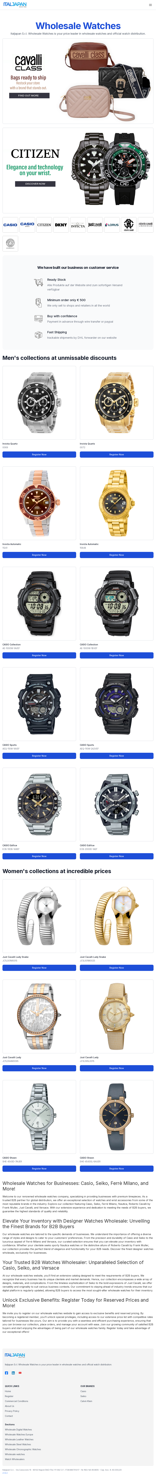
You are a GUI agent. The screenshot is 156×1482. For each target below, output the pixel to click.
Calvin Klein (86, 1401)
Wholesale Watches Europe (19, 1434)
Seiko (83, 1396)
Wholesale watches (15, 1454)
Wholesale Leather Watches (19, 1439)
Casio (83, 1391)
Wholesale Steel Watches (18, 1444)
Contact (9, 1416)
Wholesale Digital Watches (18, 1429)
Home (8, 1391)
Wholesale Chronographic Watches (23, 1449)
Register (9, 1396)
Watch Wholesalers (15, 1459)
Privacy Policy (12, 1411)
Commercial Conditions (16, 1401)
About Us (9, 1406)
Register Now (39, 454)
